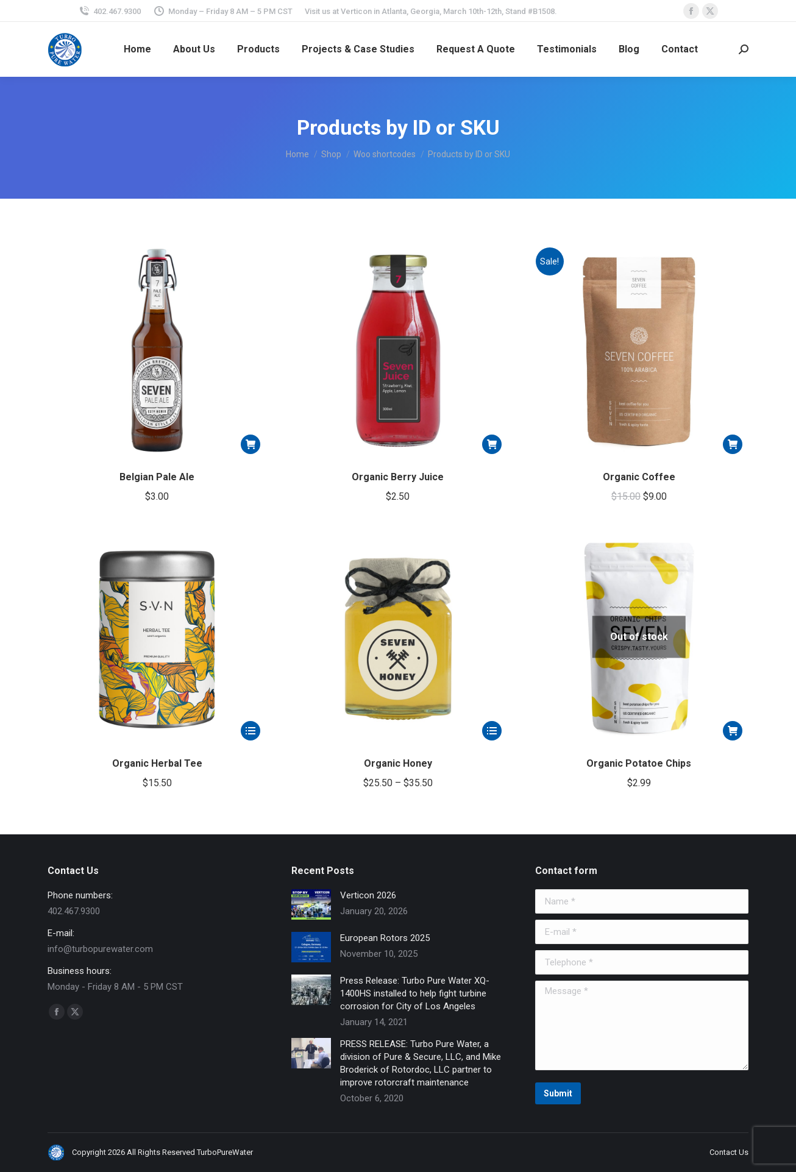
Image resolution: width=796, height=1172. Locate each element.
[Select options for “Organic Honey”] (492, 730)
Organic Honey (398, 763)
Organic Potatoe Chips (638, 763)
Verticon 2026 (368, 895)
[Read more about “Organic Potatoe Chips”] (732, 730)
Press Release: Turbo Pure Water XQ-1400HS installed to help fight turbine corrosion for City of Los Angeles (414, 993)
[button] (250, 444)
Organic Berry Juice (398, 477)
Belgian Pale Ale (156, 477)
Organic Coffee (639, 477)
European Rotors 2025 (385, 937)
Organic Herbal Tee (157, 763)
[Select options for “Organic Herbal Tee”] (250, 730)
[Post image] (311, 904)
